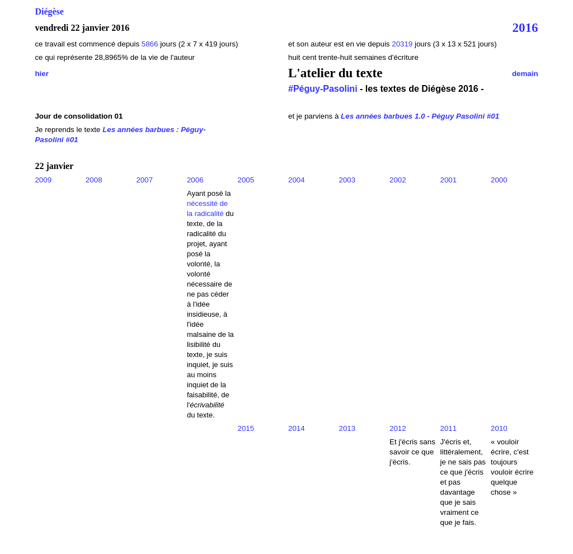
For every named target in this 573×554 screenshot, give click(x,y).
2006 (195, 180)
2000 (499, 180)
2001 (448, 180)
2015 (245, 428)
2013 (347, 428)
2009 (43, 180)
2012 (397, 428)
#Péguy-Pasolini (323, 88)
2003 (347, 180)
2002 (397, 180)
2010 (499, 428)
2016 (525, 27)
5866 (150, 44)
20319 (403, 44)
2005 (245, 180)
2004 (296, 180)
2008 (94, 180)
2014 (296, 428)
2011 (448, 428)
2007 (144, 180)
